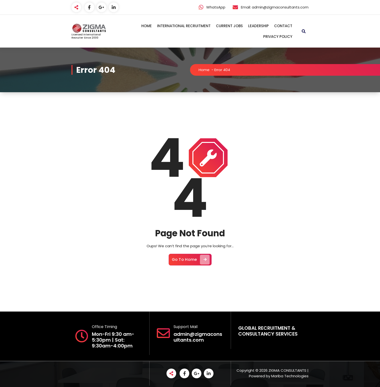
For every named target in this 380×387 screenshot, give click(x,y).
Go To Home (191, 264)
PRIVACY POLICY (277, 36)
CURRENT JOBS (229, 25)
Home (208, 69)
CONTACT (283, 25)
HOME (146, 25)
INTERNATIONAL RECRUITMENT (184, 25)
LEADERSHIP (258, 25)
